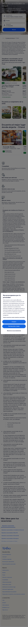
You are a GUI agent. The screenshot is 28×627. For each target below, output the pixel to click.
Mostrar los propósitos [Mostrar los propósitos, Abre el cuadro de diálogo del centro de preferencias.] (14, 330)
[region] (14, 313)
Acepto (14, 321)
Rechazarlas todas (14, 326)
